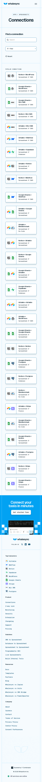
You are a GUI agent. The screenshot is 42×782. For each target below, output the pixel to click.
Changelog (9, 621)
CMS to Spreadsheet (13, 640)
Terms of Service (12, 718)
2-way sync (10, 606)
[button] (35, 4)
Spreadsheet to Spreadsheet (17, 647)
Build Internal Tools (14, 658)
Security (8, 614)
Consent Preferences (14, 729)
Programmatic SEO (12, 651)
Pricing (8, 629)
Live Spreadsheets (13, 655)
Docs (7, 669)
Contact (8, 714)
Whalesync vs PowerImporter (17, 696)
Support (8, 625)
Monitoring (9, 610)
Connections (10, 602)
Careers (8, 711)
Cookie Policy (11, 726)
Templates (9, 673)
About (7, 707)
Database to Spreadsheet (16, 643)
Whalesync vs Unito (13, 688)
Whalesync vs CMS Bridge (15, 692)
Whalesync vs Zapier (14, 685)
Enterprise (9, 617)
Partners (9, 677)
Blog (7, 681)
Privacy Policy (11, 722)
